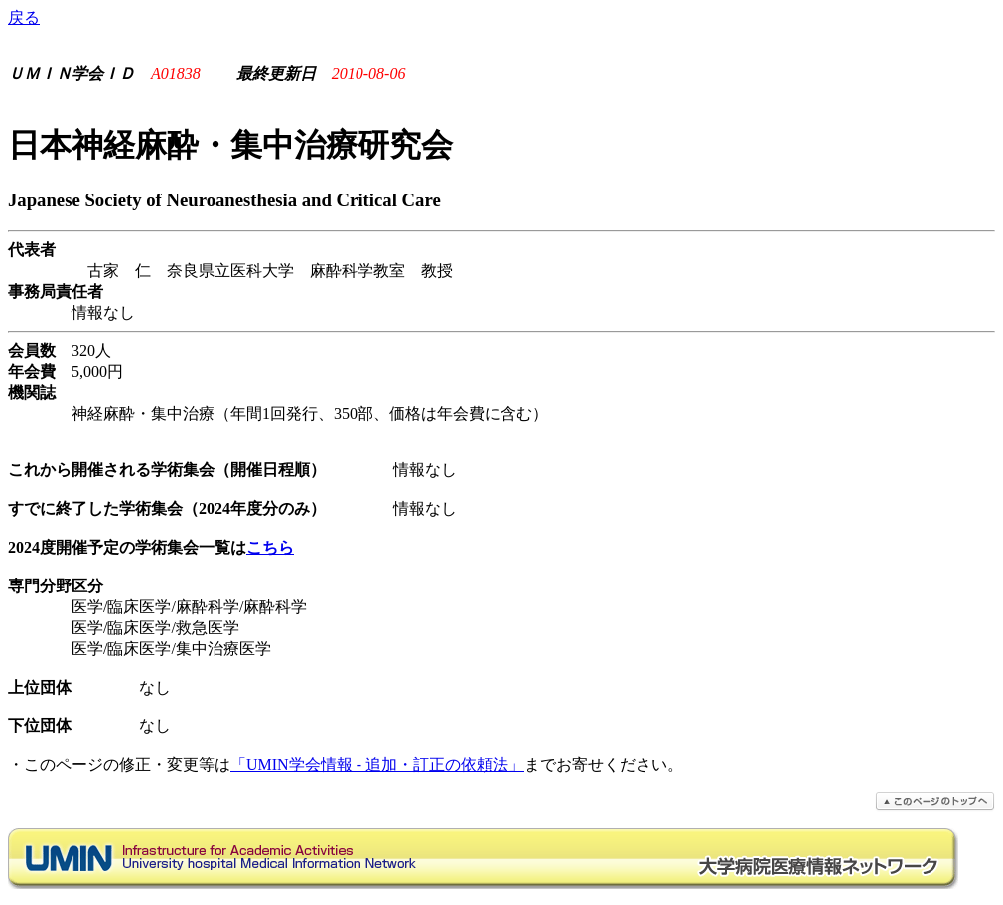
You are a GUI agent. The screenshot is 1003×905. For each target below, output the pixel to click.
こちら (270, 547)
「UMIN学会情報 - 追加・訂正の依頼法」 (377, 764)
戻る (24, 17)
